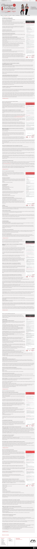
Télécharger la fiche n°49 (5, 531)
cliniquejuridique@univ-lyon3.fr (19, 539)
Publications (3, 543)
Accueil (2, 539)
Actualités (2, 540)
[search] (32, 0)
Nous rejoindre (3, 544)
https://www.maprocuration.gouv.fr (7, 163)
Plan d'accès (10, 539)
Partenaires (3, 542)
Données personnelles (11, 540)
